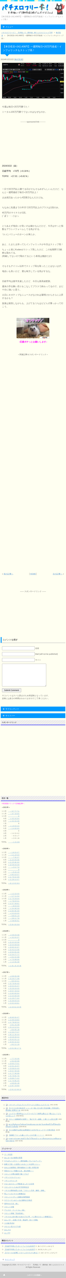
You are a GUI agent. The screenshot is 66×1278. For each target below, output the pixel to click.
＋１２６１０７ (14, 879)
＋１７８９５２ (14, 1022)
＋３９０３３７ (14, 947)
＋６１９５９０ (14, 883)
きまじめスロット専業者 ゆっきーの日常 (19, 1184)
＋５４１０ (14, 872)
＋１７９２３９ (14, 877)
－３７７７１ (14, 811)
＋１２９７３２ (14, 998)
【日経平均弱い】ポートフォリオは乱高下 (19, 1246)
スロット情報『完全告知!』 (14, 1213)
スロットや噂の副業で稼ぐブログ (16, 1174)
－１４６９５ (14, 828)
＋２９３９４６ (14, 952)
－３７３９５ (14, 814)
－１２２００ (14, 894)
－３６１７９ (14, 918)
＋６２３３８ (14, 957)
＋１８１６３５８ (14, 966)
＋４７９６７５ (14, 1076)
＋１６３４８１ (14, 1003)
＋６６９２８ (14, 976)
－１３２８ (14, 842)
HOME (33, 574)
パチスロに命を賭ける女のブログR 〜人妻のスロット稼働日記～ (28, 1217)
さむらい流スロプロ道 (12, 1226)
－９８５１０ (14, 916)
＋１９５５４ (14, 826)
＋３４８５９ (14, 908)
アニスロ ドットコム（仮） (15, 1210)
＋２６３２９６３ (14, 1089)
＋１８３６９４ (14, 993)
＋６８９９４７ (14, 1017)
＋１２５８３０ (14, 862)
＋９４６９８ (15, 1061)
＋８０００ (14, 906)
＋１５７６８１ (14, 903)
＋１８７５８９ (14, 1086)
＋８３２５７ (14, 874)
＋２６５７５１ (14, 1063)
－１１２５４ (14, 855)
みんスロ (7, 1230)
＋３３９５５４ (14, 1001)
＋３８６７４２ (14, 1078)
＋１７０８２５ (14, 1081)
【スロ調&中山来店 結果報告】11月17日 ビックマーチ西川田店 (31, 1130)
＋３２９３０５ (14, 988)
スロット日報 (9, 1207)
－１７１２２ (14, 896)
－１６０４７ (14, 852)
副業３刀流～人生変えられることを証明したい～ (22, 1164)
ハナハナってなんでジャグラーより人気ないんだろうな (28, 1105)
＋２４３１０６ (14, 950)
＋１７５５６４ (14, 899)
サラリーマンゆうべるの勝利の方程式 (18, 1200)
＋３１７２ (14, 867)
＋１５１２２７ (14, 1066)
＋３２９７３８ (14, 979)
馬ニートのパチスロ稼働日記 (15, 1194)
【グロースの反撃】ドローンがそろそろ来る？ (21, 1253)
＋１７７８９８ (14, 1073)
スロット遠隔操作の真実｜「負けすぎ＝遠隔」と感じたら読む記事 (33, 1119)
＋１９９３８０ (14, 1020)
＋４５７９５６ (14, 1071)
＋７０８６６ (14, 959)
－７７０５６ (15, 1059)
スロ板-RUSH (9, 1223)
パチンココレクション (12, 1177)
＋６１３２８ (15, 1025)
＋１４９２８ (14, 962)
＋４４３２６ (14, 821)
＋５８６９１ (14, 921)
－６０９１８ (15, 1030)
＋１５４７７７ (14, 954)
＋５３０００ (14, 913)
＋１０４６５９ (14, 996)
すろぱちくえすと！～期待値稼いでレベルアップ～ (23, 1161)
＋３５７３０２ (14, 991)
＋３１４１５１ (14, 1027)
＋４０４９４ (14, 819)
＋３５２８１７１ (14, 1048)
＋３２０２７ (14, 937)
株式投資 (19, 59)
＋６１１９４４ (14, 1035)
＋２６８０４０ (14, 1068)
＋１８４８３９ (14, 911)
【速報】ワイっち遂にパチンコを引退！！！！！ (26, 1135)
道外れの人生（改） (11, 1204)
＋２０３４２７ (14, 986)
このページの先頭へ (34, 1275)
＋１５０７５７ (14, 1032)
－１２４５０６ (14, 860)
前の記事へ (8, 574)
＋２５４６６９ (14, 945)
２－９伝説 (8, 1154)
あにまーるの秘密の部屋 (13, 1158)
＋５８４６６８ (14, 924)
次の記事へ (57, 574)
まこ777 (7, 1233)
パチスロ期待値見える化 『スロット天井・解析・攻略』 (25, 1190)
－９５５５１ (14, 981)
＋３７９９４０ (14, 983)
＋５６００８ (14, 935)
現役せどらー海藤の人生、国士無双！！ (19, 1171)
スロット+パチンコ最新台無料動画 (17, 1197)
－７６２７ (14, 857)
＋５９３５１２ (14, 1039)
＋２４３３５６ (14, 942)
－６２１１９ (15, 1044)
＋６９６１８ (15, 1083)
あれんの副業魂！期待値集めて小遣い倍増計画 (21, 1167)
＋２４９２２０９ (14, 1007)
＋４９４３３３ (14, 1042)
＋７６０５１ (14, 901)
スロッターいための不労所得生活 (16, 1187)
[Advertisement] (32, 140)
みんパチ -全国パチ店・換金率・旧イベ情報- (21, 1220)
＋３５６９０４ (14, 1037)
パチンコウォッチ (10, 1181)
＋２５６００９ (14, 865)
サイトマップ (10, 1260)
